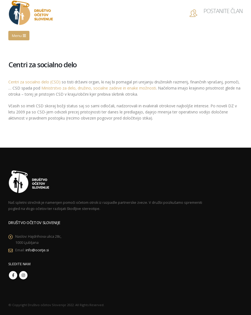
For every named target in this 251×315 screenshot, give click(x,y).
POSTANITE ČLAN (223, 11)
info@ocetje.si (37, 250)
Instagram (23, 275)
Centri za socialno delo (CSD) (34, 82)
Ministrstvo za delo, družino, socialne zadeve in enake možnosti (98, 88)
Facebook (13, 275)
